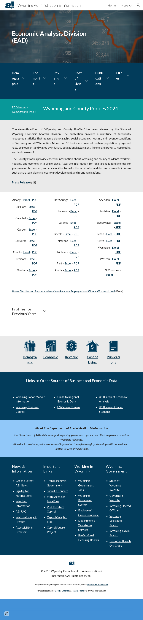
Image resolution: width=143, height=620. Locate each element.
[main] (50, 36)
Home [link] (112, 5)
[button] (138, 5)
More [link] (124, 5)
